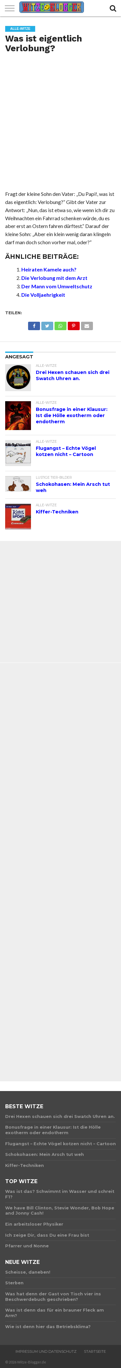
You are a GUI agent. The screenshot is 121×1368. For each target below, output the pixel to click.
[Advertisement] (60, 124)
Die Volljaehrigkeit (43, 295)
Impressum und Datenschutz (45, 1351)
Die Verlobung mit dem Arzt (54, 278)
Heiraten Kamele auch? (48, 269)
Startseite (95, 1351)
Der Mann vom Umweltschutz (56, 286)
